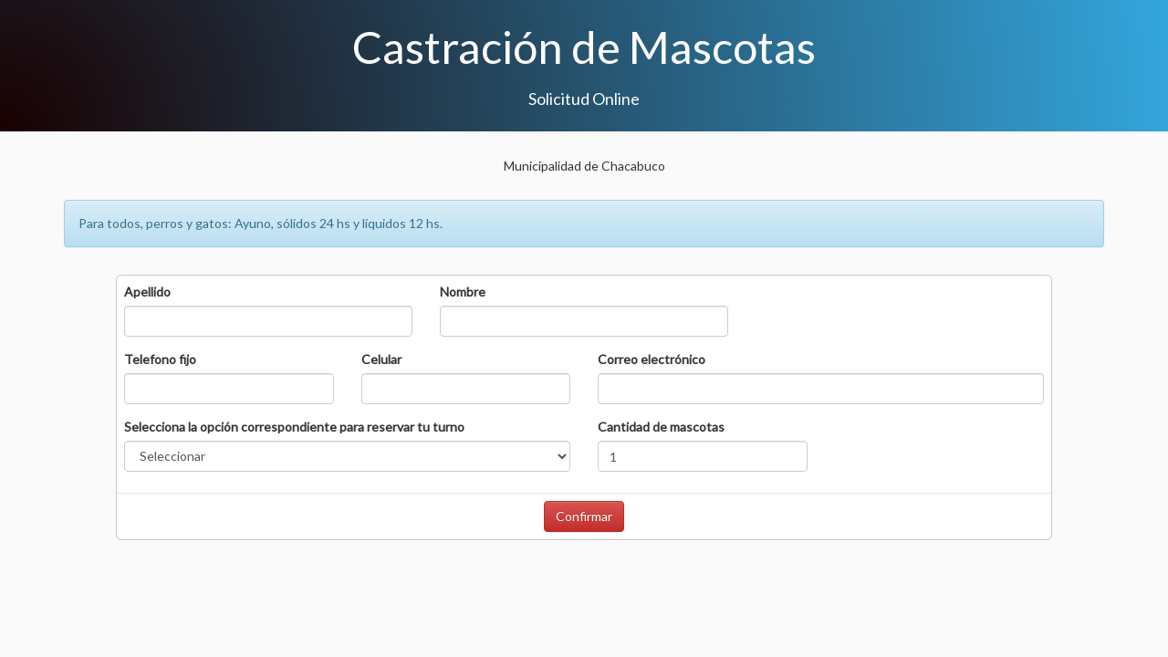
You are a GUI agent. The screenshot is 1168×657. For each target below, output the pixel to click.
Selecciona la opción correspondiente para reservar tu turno (294, 426)
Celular (381, 359)
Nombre (462, 291)
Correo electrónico (651, 359)
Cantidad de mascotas (661, 426)
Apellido (147, 291)
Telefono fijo (160, 359)
